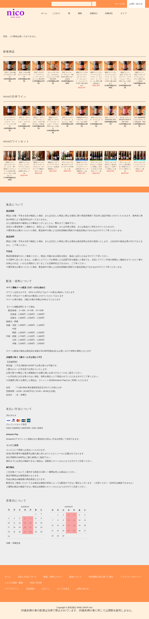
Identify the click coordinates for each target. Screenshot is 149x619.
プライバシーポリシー (130, 577)
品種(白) (93, 13)
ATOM (39, 583)
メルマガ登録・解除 (14, 583)
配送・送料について (53, 577)
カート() (118, 4)
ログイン (46, 589)
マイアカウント (12, 589)
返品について (75, 577)
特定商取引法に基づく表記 (101, 577)
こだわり (56, 13)
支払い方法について (27, 577)
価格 (80, 13)
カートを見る (63, 589)
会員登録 (30, 589)
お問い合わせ (136, 4)
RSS (32, 583)
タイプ (123, 13)
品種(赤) (108, 13)
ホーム (44, 13)
